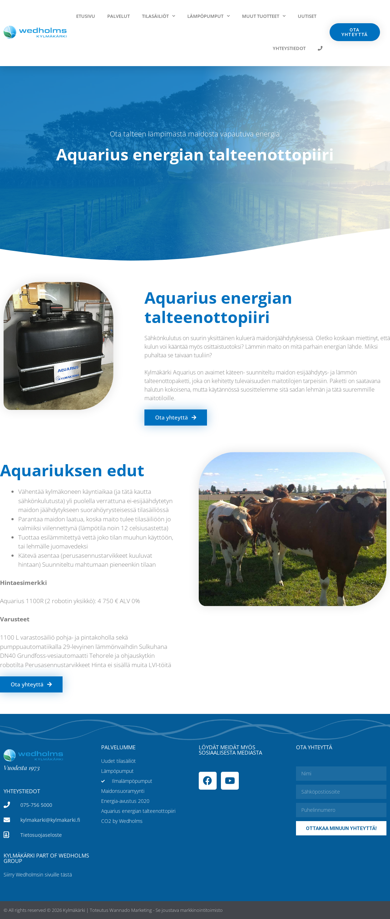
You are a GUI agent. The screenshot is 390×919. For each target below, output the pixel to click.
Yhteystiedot (289, 48)
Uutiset (307, 16)
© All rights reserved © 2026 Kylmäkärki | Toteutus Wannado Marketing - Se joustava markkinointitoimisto (113, 910)
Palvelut (118, 16)
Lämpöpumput (208, 16)
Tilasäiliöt (158, 16)
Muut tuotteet (264, 16)
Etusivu (85, 16)
